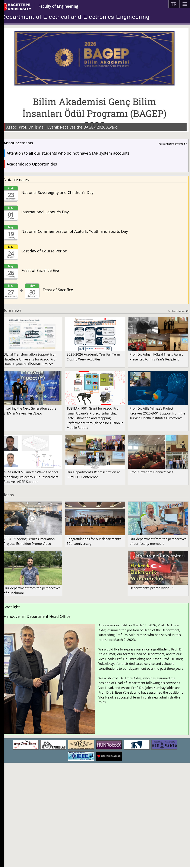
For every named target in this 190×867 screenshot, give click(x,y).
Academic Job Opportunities (32, 164)
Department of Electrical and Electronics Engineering (76, 17)
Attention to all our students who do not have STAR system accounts (68, 153)
